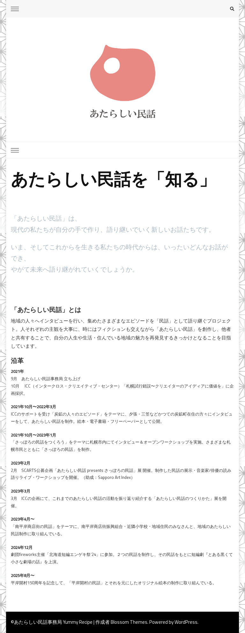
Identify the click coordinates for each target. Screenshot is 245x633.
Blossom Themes (129, 622)
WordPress (185, 622)
